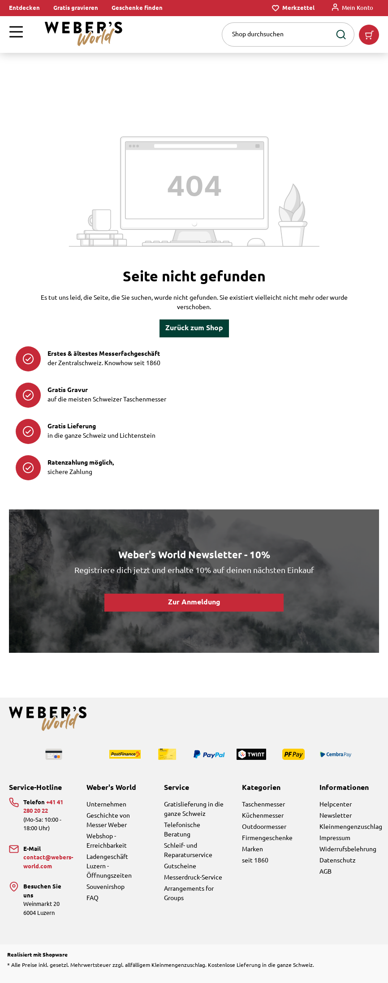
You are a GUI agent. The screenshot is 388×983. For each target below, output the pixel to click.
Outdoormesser (264, 827)
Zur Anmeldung (194, 602)
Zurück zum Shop (194, 328)
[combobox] (276, 34)
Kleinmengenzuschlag (350, 827)
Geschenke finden (137, 8)
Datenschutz (337, 861)
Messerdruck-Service (193, 878)
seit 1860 (255, 861)
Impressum (334, 838)
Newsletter (335, 816)
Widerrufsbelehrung (347, 849)
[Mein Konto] (352, 8)
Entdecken (24, 8)
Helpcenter (335, 805)
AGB (325, 872)
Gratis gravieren (75, 8)
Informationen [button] (344, 788)
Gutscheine (180, 866)
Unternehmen (106, 805)
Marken (252, 849)
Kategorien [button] (261, 788)
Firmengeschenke (267, 838)
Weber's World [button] (111, 788)
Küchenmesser (263, 816)
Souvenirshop (105, 887)
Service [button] (176, 788)
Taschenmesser (263, 805)
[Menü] (16, 35)
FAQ (92, 898)
